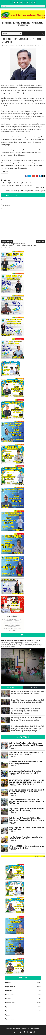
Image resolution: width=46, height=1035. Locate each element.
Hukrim (9, 983)
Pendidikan (10, 1007)
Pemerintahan (12, 1003)
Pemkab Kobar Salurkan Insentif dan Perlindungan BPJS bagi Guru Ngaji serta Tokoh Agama (26, 753)
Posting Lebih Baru (7, 242)
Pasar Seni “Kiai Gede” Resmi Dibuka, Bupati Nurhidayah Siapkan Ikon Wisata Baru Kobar (26, 838)
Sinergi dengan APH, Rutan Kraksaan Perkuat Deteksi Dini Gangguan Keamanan (26, 828)
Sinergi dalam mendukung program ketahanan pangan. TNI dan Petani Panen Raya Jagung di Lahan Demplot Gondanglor (27, 792)
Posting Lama (40, 242)
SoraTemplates (16, 1029)
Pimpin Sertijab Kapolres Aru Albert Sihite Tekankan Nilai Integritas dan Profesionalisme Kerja (26, 810)
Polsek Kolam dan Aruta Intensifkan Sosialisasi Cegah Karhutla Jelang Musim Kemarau (25, 763)
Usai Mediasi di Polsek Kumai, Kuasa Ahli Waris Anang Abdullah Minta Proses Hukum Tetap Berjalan (27, 692)
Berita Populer (12, 688)
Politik (9, 1015)
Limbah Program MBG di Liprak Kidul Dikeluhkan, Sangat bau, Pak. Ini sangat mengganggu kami (26, 719)
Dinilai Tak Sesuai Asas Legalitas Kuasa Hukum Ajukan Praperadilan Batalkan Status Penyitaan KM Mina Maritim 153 (26, 745)
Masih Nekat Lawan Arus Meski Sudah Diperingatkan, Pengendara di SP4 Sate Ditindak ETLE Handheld (25, 772)
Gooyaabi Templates (34, 1029)
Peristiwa (10, 1011)
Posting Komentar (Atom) (17, 244)
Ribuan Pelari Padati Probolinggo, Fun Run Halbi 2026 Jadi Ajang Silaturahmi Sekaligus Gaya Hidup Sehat (27, 701)
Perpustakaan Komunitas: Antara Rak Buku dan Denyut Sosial (20, 640)
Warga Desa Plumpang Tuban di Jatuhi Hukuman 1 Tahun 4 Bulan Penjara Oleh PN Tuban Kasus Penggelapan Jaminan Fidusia (26, 710)
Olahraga (10, 995)
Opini (9, 999)
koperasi (10, 991)
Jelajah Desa (11, 987)
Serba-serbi (39, 45)
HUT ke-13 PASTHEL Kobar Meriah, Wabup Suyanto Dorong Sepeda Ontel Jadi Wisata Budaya (26, 847)
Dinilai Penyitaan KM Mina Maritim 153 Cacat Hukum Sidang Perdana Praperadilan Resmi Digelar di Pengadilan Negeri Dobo (26, 820)
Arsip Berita (34, 688)
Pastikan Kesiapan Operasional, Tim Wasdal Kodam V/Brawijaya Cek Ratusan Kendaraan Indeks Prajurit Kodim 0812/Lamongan (27, 801)
